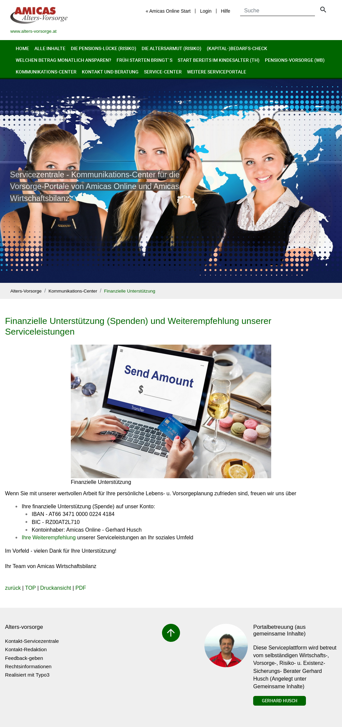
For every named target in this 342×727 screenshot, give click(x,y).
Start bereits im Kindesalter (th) (219, 60)
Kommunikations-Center (46, 71)
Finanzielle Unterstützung (129, 291)
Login (205, 11)
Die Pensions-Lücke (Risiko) (103, 48)
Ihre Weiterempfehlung (49, 537)
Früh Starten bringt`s (144, 60)
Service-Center (163, 71)
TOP (30, 588)
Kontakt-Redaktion (26, 649)
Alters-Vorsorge (26, 291)
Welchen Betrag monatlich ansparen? (63, 60)
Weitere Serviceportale (216, 71)
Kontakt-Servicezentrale (32, 641)
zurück (13, 588)
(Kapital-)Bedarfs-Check (237, 48)
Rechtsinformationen (28, 666)
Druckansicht (55, 588)
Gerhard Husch (279, 701)
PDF (80, 588)
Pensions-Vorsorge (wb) (295, 60)
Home (22, 48)
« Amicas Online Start (168, 11)
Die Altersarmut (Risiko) (171, 48)
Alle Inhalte (49, 48)
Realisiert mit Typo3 (27, 675)
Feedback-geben (24, 658)
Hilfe (225, 11)
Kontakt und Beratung (110, 71)
